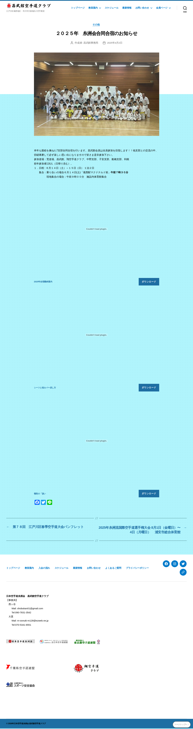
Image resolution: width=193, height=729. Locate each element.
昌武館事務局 (90, 43)
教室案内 (93, 7)
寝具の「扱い (40, 494)
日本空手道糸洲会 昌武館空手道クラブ (30, 724)
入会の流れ (44, 568)
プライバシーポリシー (137, 568)
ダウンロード (149, 282)
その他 (96, 24)
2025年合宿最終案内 (43, 282)
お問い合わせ (142, 7)
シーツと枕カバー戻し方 (45, 388)
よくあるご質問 (113, 568)
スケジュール (111, 7)
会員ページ (161, 7)
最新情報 (126, 7)
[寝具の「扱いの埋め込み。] (96, 441)
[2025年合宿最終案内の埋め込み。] (96, 229)
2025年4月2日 (114, 43)
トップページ (78, 7)
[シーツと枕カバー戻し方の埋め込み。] (96, 335)
